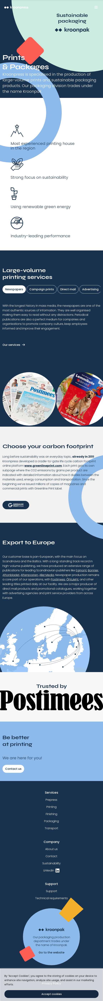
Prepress (51, 800)
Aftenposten (29, 575)
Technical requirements (51, 898)
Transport (51, 828)
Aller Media (46, 575)
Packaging (51, 821)
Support (51, 884)
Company (51, 842)
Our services (11, 345)
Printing (51, 807)
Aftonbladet (10, 575)
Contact (51, 856)
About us (51, 849)
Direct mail (68, 289)
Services (51, 792)
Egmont (81, 570)
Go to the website (51, 953)
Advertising (90, 289)
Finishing (51, 814)
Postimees (58, 579)
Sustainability (51, 863)
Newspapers (14, 289)
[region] (51, 984)
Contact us (13, 769)
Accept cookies (51, 994)
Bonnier (93, 570)
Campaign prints (41, 289)
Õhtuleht (72, 579)
